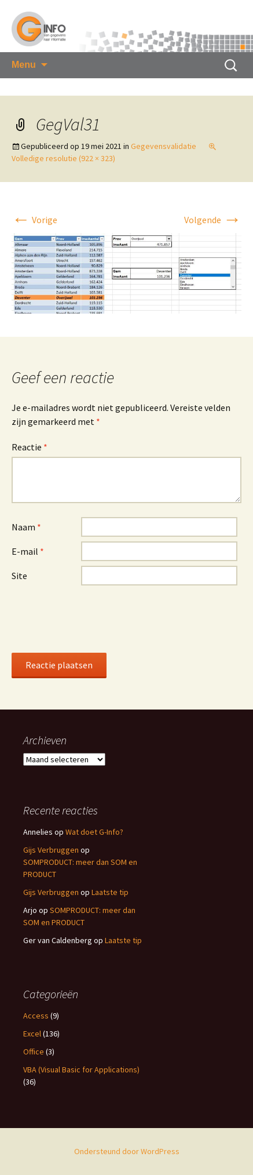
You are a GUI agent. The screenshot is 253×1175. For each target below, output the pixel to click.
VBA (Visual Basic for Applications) (81, 1069)
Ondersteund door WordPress (126, 1151)
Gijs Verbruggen (51, 850)
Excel (32, 1033)
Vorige (34, 219)
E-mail (28, 551)
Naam (26, 527)
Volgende (212, 219)
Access (36, 1015)
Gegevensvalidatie (163, 146)
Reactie (29, 447)
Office (33, 1051)
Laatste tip (110, 892)
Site (19, 575)
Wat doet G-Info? (94, 832)
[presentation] (100, 618)
